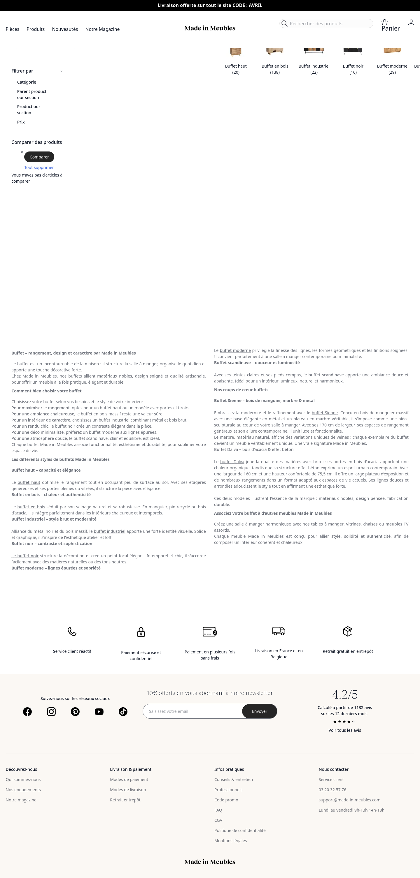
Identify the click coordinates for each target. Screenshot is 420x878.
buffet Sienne (325, 412)
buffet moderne (235, 350)
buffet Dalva (232, 461)
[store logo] (210, 28)
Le (24, 555)
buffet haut (29, 482)
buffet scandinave (326, 375)
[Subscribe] (259, 711)
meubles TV (397, 524)
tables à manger (327, 524)
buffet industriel (109, 531)
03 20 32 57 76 (332, 789)
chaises (370, 524)
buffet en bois (31, 506)
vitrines (353, 524)
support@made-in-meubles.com (350, 800)
